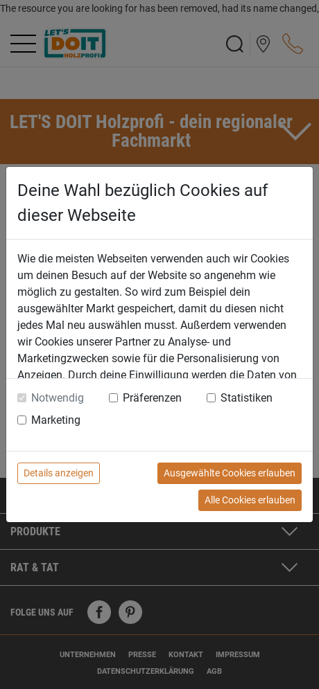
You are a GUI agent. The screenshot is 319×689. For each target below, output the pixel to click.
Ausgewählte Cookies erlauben (229, 472)
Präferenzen (152, 397)
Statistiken (247, 397)
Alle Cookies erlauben (250, 499)
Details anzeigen (59, 472)
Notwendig (57, 397)
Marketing (55, 420)
